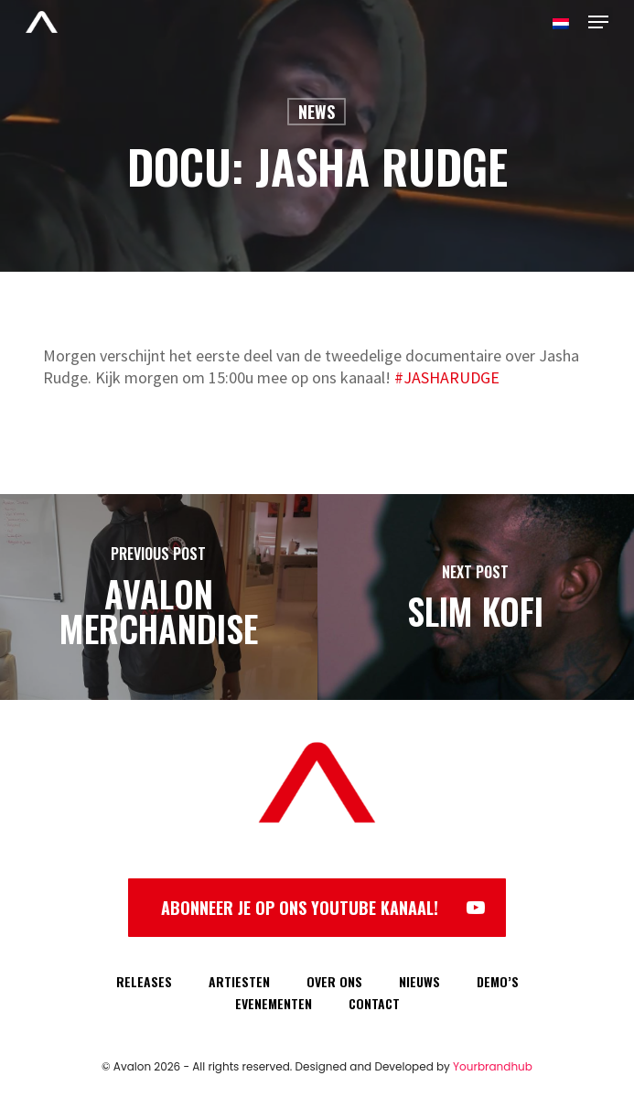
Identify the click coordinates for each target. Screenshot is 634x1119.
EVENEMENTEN (273, 1003)
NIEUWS (419, 981)
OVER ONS (334, 981)
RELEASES (144, 981)
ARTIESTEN (239, 981)
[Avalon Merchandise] (158, 597)
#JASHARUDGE (447, 377)
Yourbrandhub (492, 1066)
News (316, 112)
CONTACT (374, 1003)
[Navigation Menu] (598, 22)
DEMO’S (498, 981)
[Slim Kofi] (476, 597)
